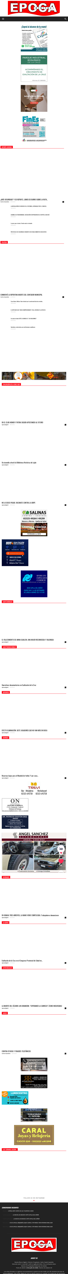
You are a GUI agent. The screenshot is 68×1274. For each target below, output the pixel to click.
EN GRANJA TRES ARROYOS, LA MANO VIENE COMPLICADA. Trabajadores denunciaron (30, 915)
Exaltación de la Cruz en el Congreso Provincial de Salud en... (22, 960)
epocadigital (5, 424)
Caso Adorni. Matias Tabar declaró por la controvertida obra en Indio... (27, 301)
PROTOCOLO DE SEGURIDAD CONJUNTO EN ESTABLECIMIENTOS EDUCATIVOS (28, 232)
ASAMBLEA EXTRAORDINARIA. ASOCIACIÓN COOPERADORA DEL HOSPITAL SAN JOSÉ (30, 215)
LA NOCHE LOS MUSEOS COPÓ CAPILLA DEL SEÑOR (26, 1215)
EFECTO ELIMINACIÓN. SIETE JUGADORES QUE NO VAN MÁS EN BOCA (24, 730)
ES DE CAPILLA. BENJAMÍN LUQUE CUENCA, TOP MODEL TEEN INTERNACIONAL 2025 (31, 1223)
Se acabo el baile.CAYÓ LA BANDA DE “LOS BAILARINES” (24, 318)
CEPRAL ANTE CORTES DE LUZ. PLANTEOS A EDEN (20, 1211)
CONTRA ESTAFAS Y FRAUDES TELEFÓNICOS (16, 1051)
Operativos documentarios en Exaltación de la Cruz (19, 685)
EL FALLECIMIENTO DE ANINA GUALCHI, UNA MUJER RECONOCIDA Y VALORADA (28, 639)
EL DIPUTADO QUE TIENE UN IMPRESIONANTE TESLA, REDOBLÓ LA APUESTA (28, 310)
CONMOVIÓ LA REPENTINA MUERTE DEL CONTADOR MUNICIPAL (21, 294)
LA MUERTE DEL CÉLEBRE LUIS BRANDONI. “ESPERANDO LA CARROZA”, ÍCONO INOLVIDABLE (32, 1005)
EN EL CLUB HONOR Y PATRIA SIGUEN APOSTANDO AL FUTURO (22, 422)
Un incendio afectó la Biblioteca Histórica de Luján (19, 462)
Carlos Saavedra (4, 201)
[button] (65, 19)
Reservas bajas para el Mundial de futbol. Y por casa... (20, 775)
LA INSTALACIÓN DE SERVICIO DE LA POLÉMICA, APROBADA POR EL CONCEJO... (29, 206)
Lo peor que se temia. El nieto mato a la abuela (21, 223)
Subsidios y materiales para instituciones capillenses (23, 327)
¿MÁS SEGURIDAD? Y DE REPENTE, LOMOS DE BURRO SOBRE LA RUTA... (24, 199)
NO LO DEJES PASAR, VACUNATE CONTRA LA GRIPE (18, 502)
